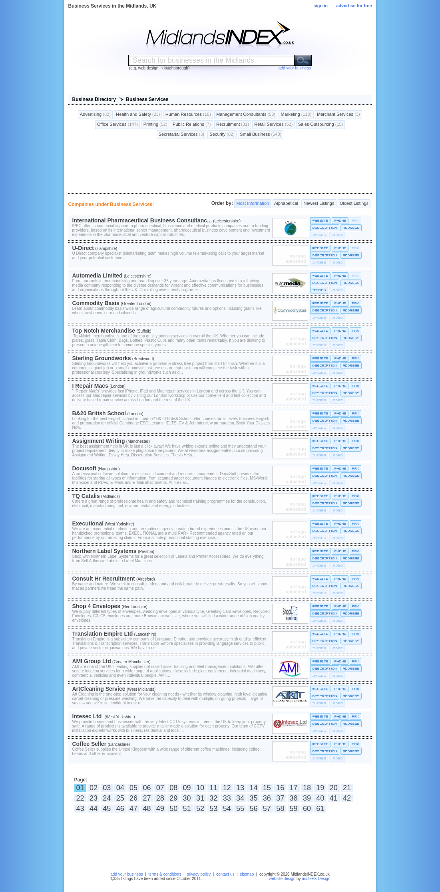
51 (187, 809)
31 (200, 798)
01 (80, 788)
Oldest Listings (354, 203)
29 (173, 798)
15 (267, 788)
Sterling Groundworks (101, 358)
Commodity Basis (95, 303)
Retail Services (273, 124)
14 (253, 788)
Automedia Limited (97, 275)
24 (107, 798)
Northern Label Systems (104, 551)
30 (187, 798)
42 (347, 798)
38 (294, 798)
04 (120, 788)
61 (320, 809)
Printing (155, 124)
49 (160, 809)
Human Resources (188, 114)
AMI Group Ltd (91, 661)
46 (120, 809)
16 (280, 788)
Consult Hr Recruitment (103, 578)
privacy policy (199, 874)
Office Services (117, 124)
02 (94, 788)
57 (267, 809)
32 (213, 798)
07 (160, 788)
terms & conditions (164, 874)
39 (307, 798)
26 (133, 798)
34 (240, 798)
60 (307, 809)
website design (282, 878)
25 (120, 798)
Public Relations (192, 124)
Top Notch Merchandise (103, 330)
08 (173, 788)
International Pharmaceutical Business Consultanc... (142, 220)
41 (334, 798)
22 (80, 798)
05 (133, 788)
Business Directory (94, 99)
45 (107, 809)
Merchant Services (338, 114)
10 (200, 788)
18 (307, 788)
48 (147, 809)
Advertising (95, 114)
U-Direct (83, 248)
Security (221, 134)
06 (147, 788)
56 (253, 809)
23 (94, 798)
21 (347, 788)
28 (160, 798)
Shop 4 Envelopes (96, 606)
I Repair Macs (90, 386)
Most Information (252, 203)
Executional (88, 523)
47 (133, 809)
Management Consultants (245, 114)
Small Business (260, 134)
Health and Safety (138, 114)
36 (267, 798)
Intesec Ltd (88, 716)
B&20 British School (99, 413)
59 (294, 809)
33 (227, 798)
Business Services (147, 99)
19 (320, 788)
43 (80, 809)
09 (187, 788)
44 (94, 809)
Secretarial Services (181, 134)
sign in (321, 5)
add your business (126, 874)
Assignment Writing (98, 441)
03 (107, 788)
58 (280, 809)
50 (173, 809)
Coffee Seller (89, 744)
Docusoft (84, 468)
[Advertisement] (220, 170)
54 (227, 809)
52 (200, 809)
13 (240, 788)
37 (280, 798)
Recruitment (232, 124)
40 (320, 798)
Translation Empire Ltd (102, 633)
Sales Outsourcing (320, 124)
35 (253, 798)
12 (227, 788)
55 (240, 809)
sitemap (247, 874)
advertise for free (354, 5)
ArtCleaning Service (98, 689)
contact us (225, 874)
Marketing (296, 114)
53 (213, 809)
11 (213, 788)
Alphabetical (286, 203)
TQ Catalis (86, 496)
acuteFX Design (316, 878)
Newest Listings (318, 203)
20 (334, 788)
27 (147, 798)
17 (294, 788)
